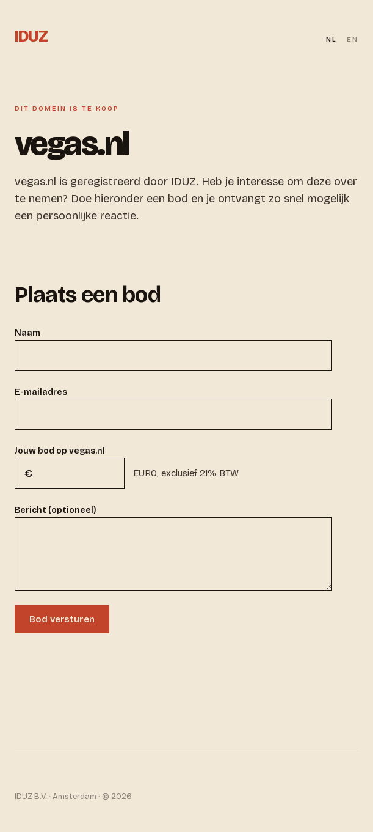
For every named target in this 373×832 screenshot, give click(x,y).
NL (331, 39)
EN (352, 39)
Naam (27, 333)
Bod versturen (62, 619)
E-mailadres (41, 392)
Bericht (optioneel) (55, 510)
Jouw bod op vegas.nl (60, 451)
